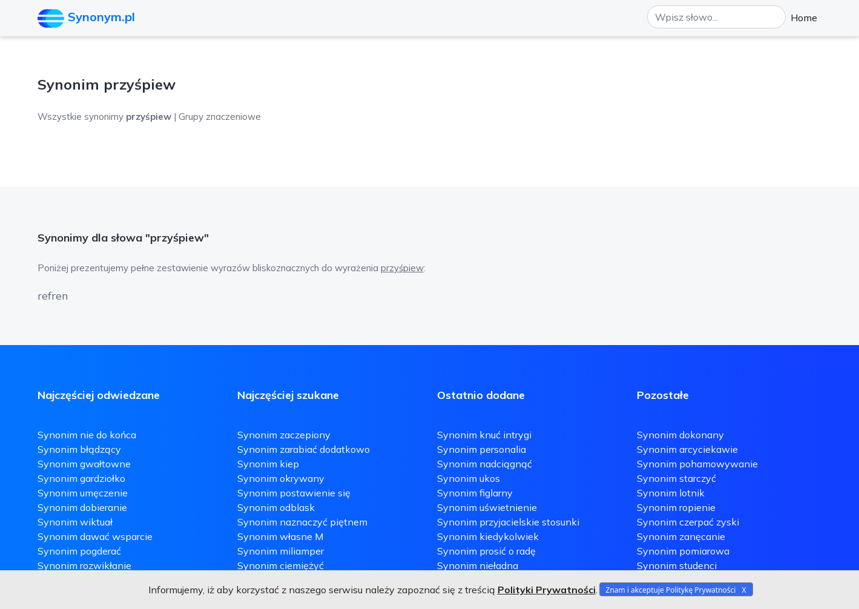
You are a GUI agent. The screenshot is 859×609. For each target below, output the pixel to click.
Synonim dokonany (680, 435)
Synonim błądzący (79, 449)
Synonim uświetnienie (487, 507)
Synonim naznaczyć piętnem (302, 522)
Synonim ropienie (676, 507)
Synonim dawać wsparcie (95, 536)
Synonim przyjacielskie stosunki (508, 522)
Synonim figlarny (475, 493)
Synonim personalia (481, 449)
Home (804, 18)
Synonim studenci (677, 565)
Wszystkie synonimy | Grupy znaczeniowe (149, 116)
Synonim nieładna (477, 565)
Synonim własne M (280, 536)
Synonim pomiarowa (683, 551)
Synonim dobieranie (82, 507)
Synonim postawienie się (294, 493)
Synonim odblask (276, 507)
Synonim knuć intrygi (484, 435)
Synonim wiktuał (75, 522)
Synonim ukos (468, 478)
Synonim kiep (268, 464)
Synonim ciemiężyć (280, 565)
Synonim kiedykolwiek (488, 536)
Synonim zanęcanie (681, 536)
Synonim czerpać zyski (688, 522)
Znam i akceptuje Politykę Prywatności (671, 590)
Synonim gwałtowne (84, 464)
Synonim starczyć (676, 478)
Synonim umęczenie (83, 493)
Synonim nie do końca (87, 435)
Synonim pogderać (79, 551)
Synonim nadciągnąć (484, 464)
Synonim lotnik (671, 493)
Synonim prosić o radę (486, 551)
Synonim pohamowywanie (697, 464)
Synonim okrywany (280, 478)
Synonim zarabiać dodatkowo (303, 449)
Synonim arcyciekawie (687, 449)
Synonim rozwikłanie (84, 565)
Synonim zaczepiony (284, 435)
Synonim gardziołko (81, 478)
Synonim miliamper (280, 551)
